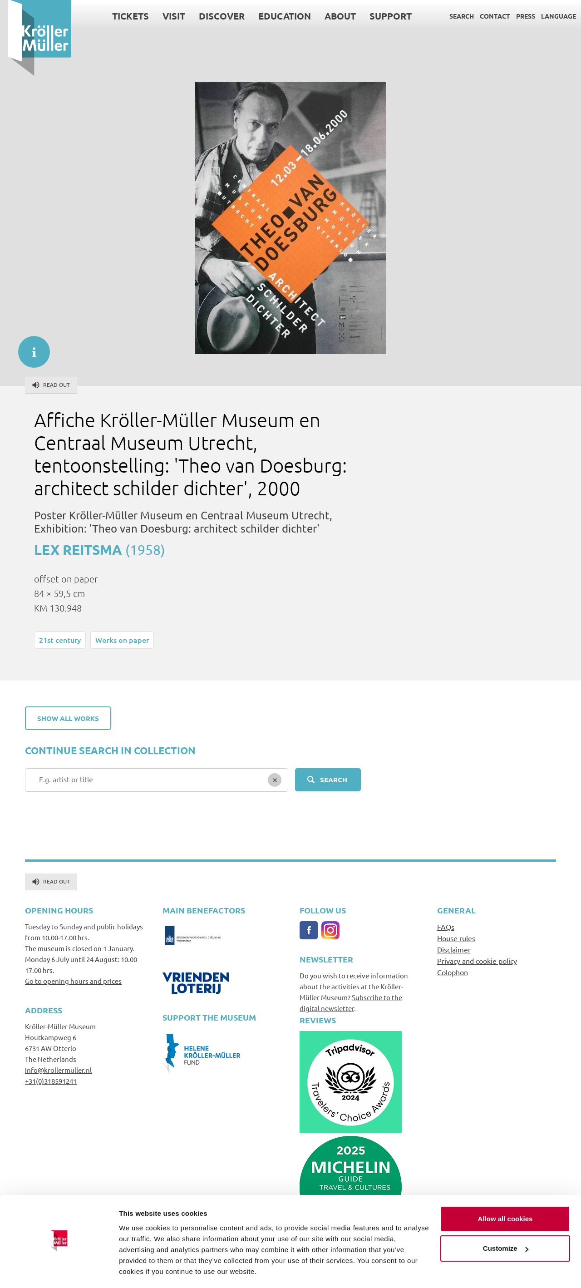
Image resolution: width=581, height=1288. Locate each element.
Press (517, 16)
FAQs (445, 926)
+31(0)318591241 (51, 1080)
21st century (60, 640)
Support (383, 16)
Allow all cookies (505, 1192)
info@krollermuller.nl (58, 1070)
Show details (140, 1270)
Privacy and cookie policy (477, 960)
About (332, 16)
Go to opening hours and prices (73, 981)
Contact (487, 16)
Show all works (68, 718)
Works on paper (122, 640)
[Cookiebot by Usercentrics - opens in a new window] (58, 1270)
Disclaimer (454, 949)
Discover (214, 16)
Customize (505, 1222)
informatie (29, 347)
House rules (456, 938)
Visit (166, 16)
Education (277, 16)
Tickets (122, 16)
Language (550, 16)
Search (454, 16)
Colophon (452, 972)
